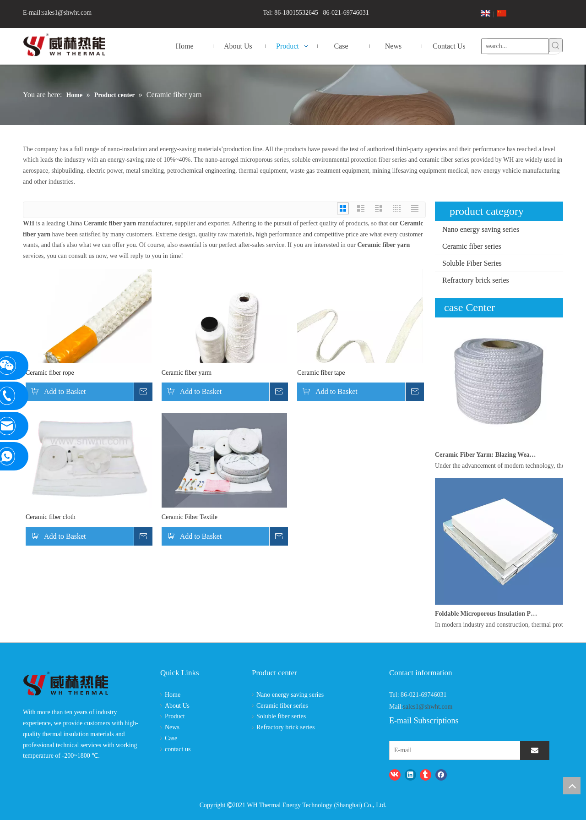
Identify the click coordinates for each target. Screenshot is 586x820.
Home (172, 694)
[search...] (515, 45)
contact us (177, 749)
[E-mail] (428, 750)
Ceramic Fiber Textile (189, 517)
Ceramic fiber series (471, 246)
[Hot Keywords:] (556, 45)
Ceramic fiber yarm (187, 372)
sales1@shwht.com (67, 12)
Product (175, 716)
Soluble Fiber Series (472, 263)
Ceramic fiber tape (321, 372)
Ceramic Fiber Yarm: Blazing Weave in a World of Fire (486, 454)
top (572, 785)
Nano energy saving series (480, 229)
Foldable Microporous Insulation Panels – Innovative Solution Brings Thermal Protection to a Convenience (486, 613)
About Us (177, 705)
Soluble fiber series (281, 716)
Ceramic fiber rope (50, 372)
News (172, 727)
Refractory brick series (475, 280)
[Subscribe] (534, 750)
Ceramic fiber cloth (51, 517)
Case (171, 738)
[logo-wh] (66, 684)
